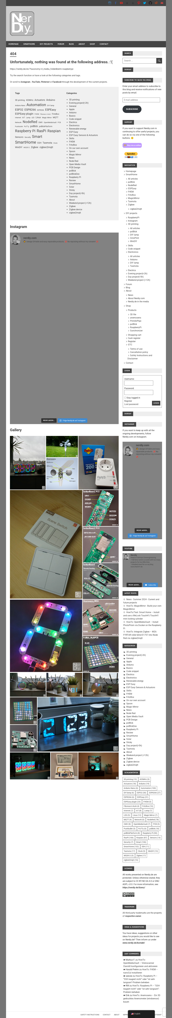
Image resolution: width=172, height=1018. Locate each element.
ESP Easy (73, 132)
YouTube (36, 82)
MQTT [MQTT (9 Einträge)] (55, 117)
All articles (133, 179)
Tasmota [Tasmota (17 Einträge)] (47, 142)
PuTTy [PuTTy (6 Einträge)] (26, 126)
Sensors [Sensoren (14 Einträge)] (19, 137)
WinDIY (133, 241)
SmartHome (29, 44)
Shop (92, 44)
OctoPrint (134, 238)
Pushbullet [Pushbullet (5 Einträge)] (19, 126)
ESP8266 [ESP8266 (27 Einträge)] (30, 109)
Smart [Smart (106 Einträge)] (37, 136)
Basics (72, 116)
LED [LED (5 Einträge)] (33, 118)
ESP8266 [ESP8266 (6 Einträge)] (40, 110)
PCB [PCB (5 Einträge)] (59, 122)
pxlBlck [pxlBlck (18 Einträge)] (34, 126)
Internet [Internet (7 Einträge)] (18, 118)
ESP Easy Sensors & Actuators (83, 135)
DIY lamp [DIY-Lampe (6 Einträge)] (50, 105)
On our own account (78, 148)
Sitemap (157, 1015)
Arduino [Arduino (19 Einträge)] (50, 100)
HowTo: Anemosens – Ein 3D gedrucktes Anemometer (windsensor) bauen (141, 998)
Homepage (13, 44)
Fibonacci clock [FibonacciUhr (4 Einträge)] (45, 114)
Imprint (126, 1015)
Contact (104, 44)
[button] (28, 462)
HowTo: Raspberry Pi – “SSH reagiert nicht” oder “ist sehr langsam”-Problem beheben (140, 979)
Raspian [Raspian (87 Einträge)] (54, 131)
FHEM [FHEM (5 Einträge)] (37, 114)
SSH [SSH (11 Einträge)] (39, 143)
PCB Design (74, 167)
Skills (71, 138)
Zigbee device (75, 209)
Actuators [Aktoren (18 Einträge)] (40, 100)
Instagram (133, 221)
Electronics (74, 125)
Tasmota (73, 196)
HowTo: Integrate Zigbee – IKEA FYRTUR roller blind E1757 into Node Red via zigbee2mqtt (140, 634)
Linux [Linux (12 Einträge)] (38, 117)
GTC (130, 344)
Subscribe (132, 109)
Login (156, 403)
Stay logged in (133, 397)
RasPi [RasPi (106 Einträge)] (41, 131)
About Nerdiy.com (136, 298)
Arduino (72, 112)
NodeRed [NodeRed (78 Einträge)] (30, 122)
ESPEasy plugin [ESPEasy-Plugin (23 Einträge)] (24, 113)
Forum (61, 44)
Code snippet (75, 119)
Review (72, 180)
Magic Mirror (75, 154)
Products (132, 310)
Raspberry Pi (75, 177)
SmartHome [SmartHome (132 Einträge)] (25, 142)
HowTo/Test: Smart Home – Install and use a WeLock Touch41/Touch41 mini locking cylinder (141, 615)
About (82, 44)
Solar (71, 187)
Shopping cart (134, 335)
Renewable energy (77, 128)
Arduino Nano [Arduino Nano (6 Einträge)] (20, 105)
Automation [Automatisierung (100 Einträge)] (36, 105)
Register (132, 341)
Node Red (73, 161)
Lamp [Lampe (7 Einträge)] (28, 118)
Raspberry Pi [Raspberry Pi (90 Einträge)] (25, 131)
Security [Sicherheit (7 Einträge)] (28, 137)
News (71, 158)
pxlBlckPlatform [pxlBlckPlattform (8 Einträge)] (45, 126)
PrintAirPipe (135, 321)
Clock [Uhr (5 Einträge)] (55, 143)
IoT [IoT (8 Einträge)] (23, 117)
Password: (129, 388)
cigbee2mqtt (75, 212)
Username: (129, 379)
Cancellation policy (139, 352)
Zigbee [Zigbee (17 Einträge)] (34, 147)
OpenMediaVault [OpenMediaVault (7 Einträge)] (50, 122)
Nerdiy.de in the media (138, 301)
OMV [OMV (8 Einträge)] (40, 122)
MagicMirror (133, 198)
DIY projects (46, 44)
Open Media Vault (77, 164)
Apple (71, 109)
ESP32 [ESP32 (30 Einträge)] (19, 109)
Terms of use (136, 349)
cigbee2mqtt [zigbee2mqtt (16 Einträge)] (46, 147)
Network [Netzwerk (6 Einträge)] (18, 122)
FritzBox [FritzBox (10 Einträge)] (55, 114)
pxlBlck (72, 170)
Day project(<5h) (77, 193)
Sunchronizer (136, 330)
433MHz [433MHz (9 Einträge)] (29, 100)
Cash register (134, 338)
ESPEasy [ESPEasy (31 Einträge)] (50, 109)
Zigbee (72, 206)
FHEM (72, 141)
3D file (133, 314)
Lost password (131, 404)
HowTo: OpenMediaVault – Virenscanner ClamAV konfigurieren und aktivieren (140, 963)
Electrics (73, 122)
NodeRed (132, 185)
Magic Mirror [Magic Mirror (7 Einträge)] (47, 118)
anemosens (135, 317)
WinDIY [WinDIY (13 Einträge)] (18, 147)
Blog (71, 44)
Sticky (72, 190)
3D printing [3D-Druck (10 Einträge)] (20, 100)
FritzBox (73, 145)
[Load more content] (134, 585)
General (72, 106)
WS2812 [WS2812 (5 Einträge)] (27, 147)
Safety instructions (89, 1015)
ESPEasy (132, 188)
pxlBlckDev (74, 174)
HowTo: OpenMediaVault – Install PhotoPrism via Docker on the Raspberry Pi (142, 625)
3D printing (74, 99)
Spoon (72, 151)
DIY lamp (134, 235)
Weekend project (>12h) (80, 203)
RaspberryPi (133, 217)
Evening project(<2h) (79, 103)
